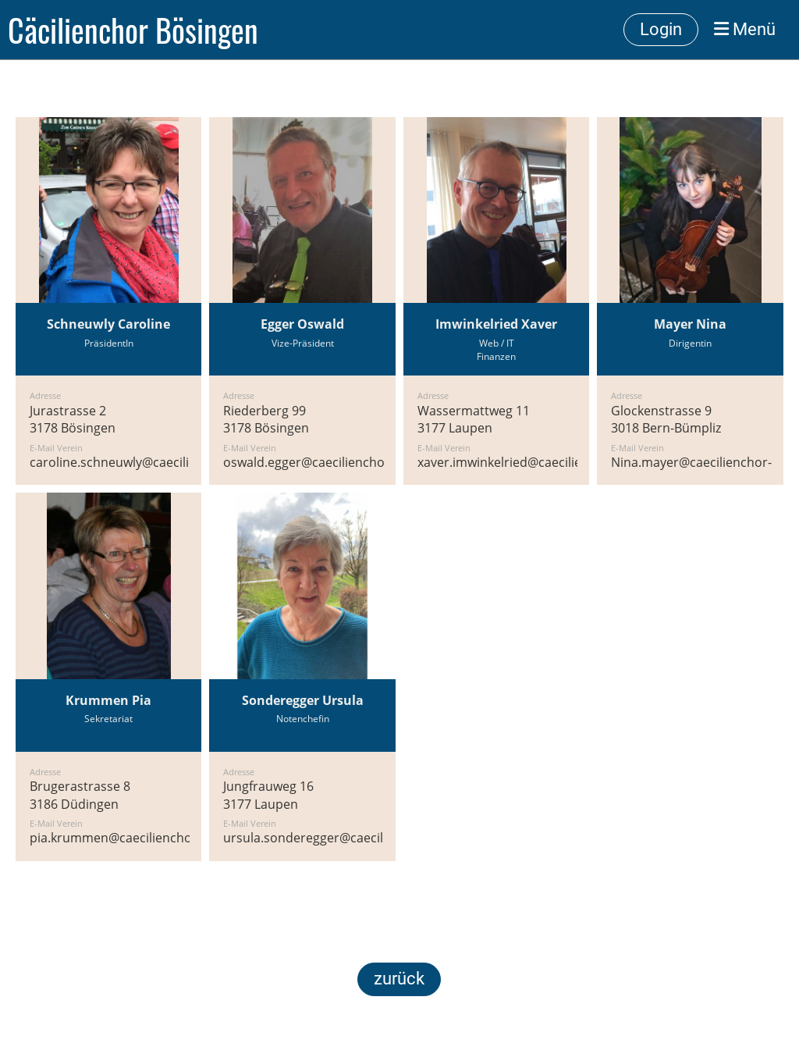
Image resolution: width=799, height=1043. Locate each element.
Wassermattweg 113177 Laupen (473, 419)
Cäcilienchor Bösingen (133, 30)
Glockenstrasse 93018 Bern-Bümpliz (666, 419)
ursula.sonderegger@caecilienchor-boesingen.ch (367, 837)
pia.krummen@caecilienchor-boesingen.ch (155, 837)
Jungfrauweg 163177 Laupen (268, 795)
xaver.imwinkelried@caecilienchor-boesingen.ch (558, 462)
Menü (745, 29)
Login (661, 29)
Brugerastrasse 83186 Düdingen (80, 795)
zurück (399, 978)
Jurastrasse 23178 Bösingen (72, 419)
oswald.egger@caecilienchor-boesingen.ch (348, 462)
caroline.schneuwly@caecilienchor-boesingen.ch (172, 462)
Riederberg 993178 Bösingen (266, 419)
